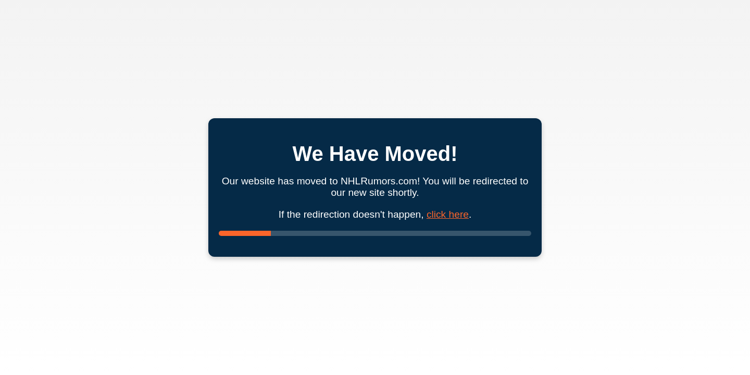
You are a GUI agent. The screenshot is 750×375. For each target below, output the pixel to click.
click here (448, 214)
